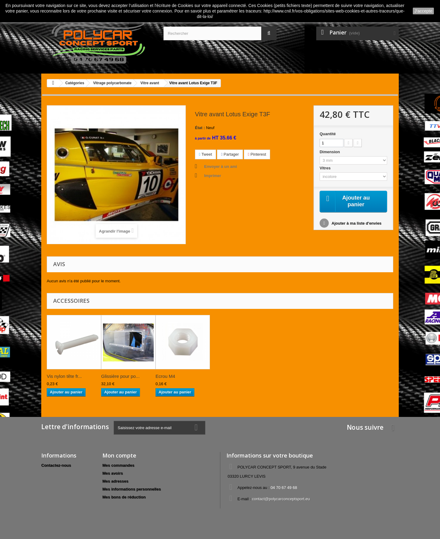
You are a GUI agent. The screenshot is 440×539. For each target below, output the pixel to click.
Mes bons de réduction (124, 497)
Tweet (205, 154)
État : (200, 127)
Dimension (330, 152)
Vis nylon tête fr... (64, 376)
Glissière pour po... (120, 376)
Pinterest (257, 154)
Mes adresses (115, 481)
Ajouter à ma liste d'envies (356, 224)
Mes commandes (118, 465)
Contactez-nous (56, 465)
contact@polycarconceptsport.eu (281, 499)
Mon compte (119, 455)
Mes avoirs (112, 473)
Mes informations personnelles (131, 489)
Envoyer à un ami (220, 166)
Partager (230, 154)
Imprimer (212, 175)
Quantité (328, 134)
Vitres (326, 168)
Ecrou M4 (165, 376)
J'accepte (423, 11)
